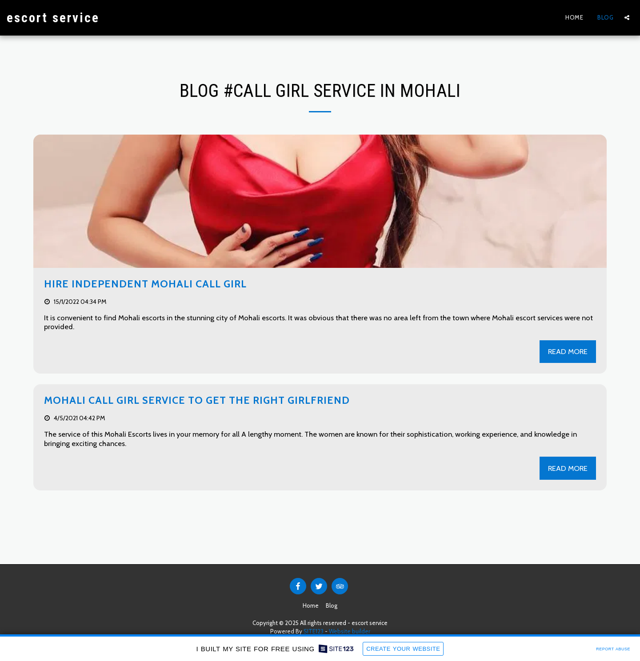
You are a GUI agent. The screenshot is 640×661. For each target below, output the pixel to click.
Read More (568, 351)
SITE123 (314, 631)
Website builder (349, 631)
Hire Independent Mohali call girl (145, 284)
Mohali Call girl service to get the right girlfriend (197, 400)
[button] (627, 17)
